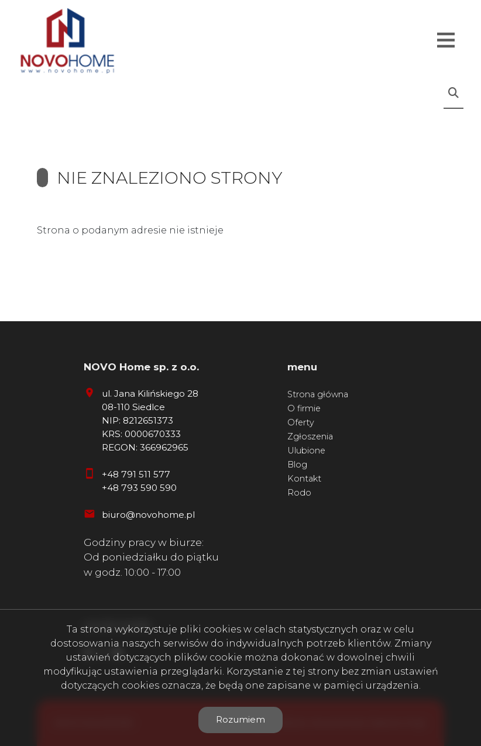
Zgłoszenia (310, 436)
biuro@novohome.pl (148, 514)
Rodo (299, 492)
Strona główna (317, 394)
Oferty (300, 422)
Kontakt (304, 478)
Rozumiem (240, 719)
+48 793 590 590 (139, 487)
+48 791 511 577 (136, 474)
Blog (297, 464)
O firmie (304, 408)
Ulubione (306, 450)
